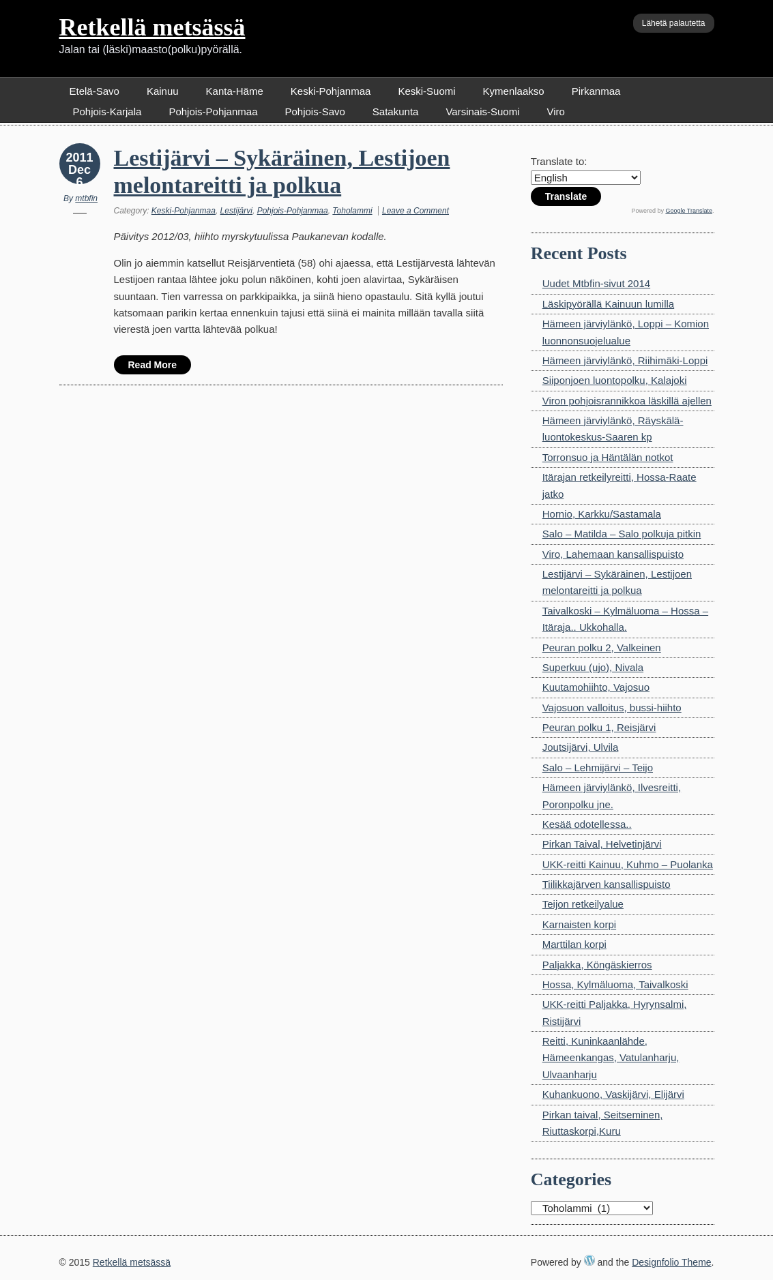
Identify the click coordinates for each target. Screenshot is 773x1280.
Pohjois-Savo (315, 111)
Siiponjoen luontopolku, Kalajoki (614, 380)
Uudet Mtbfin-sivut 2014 (596, 283)
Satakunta (396, 111)
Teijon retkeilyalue (583, 904)
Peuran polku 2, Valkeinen (601, 647)
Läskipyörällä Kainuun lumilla (608, 304)
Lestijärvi (236, 210)
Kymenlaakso (513, 91)
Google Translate (688, 210)
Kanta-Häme (234, 91)
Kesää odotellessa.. (587, 824)
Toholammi (352, 210)
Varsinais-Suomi (482, 111)
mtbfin (86, 198)
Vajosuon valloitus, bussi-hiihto (612, 707)
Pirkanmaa (596, 91)
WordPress (589, 1260)
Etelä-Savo (94, 91)
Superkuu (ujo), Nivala (592, 667)
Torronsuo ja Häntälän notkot (607, 457)
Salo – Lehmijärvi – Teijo (597, 767)
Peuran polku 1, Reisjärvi (599, 727)
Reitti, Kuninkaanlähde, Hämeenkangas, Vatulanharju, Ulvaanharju (611, 1057)
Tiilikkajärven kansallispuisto (606, 884)
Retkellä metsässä (152, 27)
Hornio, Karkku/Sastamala (601, 514)
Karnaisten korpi (579, 924)
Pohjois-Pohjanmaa (213, 111)
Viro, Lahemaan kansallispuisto (613, 554)
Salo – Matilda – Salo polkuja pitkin (621, 533)
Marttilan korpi (574, 944)
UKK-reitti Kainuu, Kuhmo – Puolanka (627, 864)
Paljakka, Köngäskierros (597, 964)
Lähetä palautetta (673, 23)
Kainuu (163, 91)
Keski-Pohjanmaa (331, 91)
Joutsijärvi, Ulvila (580, 747)
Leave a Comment (415, 210)
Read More (152, 364)
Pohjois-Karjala (107, 111)
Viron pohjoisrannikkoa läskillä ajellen (627, 400)
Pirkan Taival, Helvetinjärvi (602, 844)
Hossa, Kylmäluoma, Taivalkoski (615, 984)
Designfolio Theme (671, 1262)
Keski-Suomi (426, 91)
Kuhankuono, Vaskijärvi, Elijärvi (613, 1094)
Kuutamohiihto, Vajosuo (596, 687)
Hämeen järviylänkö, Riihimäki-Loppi (625, 360)
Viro (556, 111)
